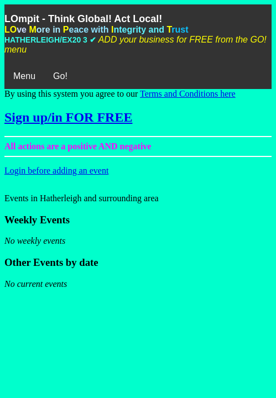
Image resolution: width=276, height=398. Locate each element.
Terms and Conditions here (188, 93)
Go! (60, 76)
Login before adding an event (56, 170)
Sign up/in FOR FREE (68, 117)
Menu (24, 76)
